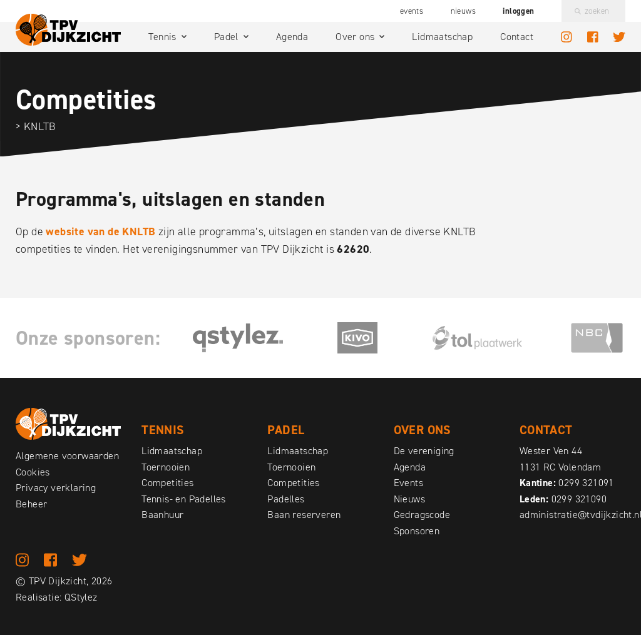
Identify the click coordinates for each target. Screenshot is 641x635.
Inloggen (518, 11)
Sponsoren (417, 530)
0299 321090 (579, 498)
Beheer (31, 504)
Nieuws (463, 11)
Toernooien (165, 467)
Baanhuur (162, 514)
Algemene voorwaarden (67, 455)
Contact (516, 36)
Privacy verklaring (56, 487)
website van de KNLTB (100, 231)
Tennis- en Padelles (183, 498)
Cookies (33, 472)
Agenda (292, 36)
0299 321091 (585, 482)
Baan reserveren (304, 514)
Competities (167, 482)
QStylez (81, 597)
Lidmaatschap (442, 36)
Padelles (285, 498)
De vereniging (424, 450)
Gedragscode (422, 514)
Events (411, 11)
